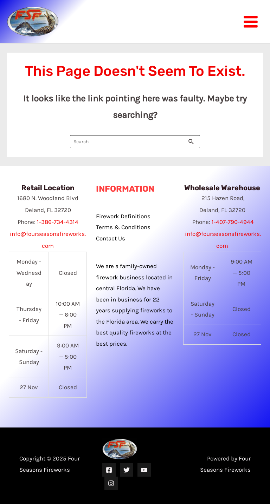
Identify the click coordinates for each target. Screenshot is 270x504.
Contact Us (110, 238)
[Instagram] (111, 483)
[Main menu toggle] (250, 21)
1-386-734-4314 (57, 221)
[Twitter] (126, 470)
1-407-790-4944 (233, 221)
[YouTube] (144, 470)
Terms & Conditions (123, 227)
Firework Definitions (123, 216)
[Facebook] (109, 470)
